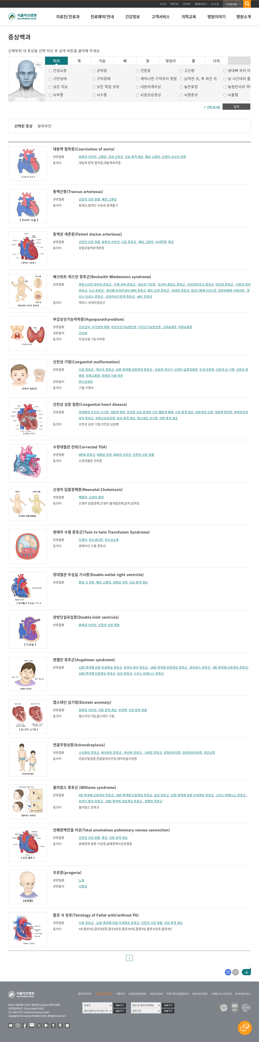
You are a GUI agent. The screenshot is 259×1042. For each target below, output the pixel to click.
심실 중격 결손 (134, 157)
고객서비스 (161, 17)
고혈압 (102, 157)
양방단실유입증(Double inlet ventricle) (86, 617)
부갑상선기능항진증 (124, 327)
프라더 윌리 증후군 (136, 667)
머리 (56, 61)
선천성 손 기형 (225, 369)
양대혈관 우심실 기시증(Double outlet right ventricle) (98, 574)
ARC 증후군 (144, 296)
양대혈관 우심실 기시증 (94, 412)
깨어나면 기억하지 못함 (158, 78)
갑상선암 (84, 327)
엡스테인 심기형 (147, 418)
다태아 (83, 540)
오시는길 (215, 4)
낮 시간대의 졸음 (241, 78)
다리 (216, 61)
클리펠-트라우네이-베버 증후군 (126, 290)
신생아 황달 (96, 497)
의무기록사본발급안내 (178, 994)
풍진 (171, 242)
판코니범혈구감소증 (204, 290)
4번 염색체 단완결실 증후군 (230, 667)
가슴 (102, 61)
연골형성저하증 (192, 752)
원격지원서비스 (243, 994)
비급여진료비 (156, 994)
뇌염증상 (191, 94)
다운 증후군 (129, 242)
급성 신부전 (115, 157)
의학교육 (189, 17)
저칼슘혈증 (185, 327)
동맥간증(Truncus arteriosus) (78, 191)
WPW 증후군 (87, 454)
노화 (81, 880)
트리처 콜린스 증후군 (172, 284)
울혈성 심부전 (88, 157)
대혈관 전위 (104, 454)
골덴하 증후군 (180, 290)
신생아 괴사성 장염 (174, 157)
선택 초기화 (213, 107)
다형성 (83, 886)
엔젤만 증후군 (153, 801)
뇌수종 (102, 94)
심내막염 (161, 242)
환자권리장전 (84, 994)
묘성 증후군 (124, 673)
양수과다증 (96, 540)
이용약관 (120, 994)
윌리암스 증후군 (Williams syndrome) (84, 787)
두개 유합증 (206, 369)
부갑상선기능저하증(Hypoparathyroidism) (88, 319)
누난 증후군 (97, 290)
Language (231, 4)
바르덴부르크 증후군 (201, 284)
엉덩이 (171, 61)
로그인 (163, 4)
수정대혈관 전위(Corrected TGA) (80, 447)
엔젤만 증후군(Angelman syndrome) (84, 659)
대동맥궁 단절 (204, 412)
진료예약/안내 (102, 17)
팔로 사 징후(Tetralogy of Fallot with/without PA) (96, 915)
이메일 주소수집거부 (221, 994)
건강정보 (132, 17)
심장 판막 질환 (137, 710)
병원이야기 (216, 17)
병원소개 (243, 17)
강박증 (102, 70)
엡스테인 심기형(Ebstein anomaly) (82, 702)
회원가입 (174, 4)
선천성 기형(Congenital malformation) (86, 361)
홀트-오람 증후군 (159, 290)
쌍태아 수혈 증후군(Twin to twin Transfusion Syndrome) (101, 532)
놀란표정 (191, 86)
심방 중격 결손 (168, 418)
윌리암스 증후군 (200, 667)
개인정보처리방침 (104, 994)
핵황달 (83, 497)
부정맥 (122, 710)
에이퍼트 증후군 (111, 752)
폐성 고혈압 (152, 157)
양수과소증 (112, 540)
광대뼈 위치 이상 (241, 70)
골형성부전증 (172, 752)
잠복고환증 (93, 375)
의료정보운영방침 (137, 994)
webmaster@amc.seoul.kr (37, 1012)
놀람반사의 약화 (240, 86)
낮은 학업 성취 (108, 86)
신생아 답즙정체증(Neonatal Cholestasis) (88, 489)
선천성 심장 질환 (89, 199)
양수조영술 (86, 381)
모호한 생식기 (164, 369)
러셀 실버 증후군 (125, 284)
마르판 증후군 (224, 284)
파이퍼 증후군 (133, 752)
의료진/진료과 (68, 17)
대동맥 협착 (117, 412)
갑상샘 (83, 333)
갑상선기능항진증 (149, 327)
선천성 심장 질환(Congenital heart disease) (90, 404)
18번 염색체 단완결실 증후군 (97, 673)
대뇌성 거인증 (147, 284)
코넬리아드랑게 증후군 (121, 296)
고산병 (189, 70)
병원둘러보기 (201, 4)
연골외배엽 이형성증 (231, 290)
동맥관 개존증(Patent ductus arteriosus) (87, 234)
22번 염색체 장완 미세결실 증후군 (100, 667)
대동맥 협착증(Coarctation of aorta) (84, 149)
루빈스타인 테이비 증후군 (95, 284)
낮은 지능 (60, 86)
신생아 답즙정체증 (186, 369)
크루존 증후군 (153, 752)
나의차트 (187, 4)
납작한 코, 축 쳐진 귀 (200, 78)
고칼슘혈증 (169, 327)
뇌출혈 (233, 94)
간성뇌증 (60, 70)
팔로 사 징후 (86, 582)
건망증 (145, 70)
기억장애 (103, 78)
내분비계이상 (150, 86)
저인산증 (209, 752)
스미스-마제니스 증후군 (149, 673)
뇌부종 (58, 94)
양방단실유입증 (105, 418)
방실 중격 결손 (126, 418)
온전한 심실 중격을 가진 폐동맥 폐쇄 (150, 412)
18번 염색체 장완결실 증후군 (134, 369)
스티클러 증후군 (89, 752)
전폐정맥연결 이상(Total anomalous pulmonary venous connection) (111, 830)
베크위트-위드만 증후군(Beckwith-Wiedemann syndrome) (102, 276)
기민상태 (60, 78)
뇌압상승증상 (150, 94)
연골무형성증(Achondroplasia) (79, 745)
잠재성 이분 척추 (112, 375)
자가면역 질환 (100, 327)
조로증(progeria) (67, 872)
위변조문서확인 (200, 994)
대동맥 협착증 (223, 412)
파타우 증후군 (105, 369)
